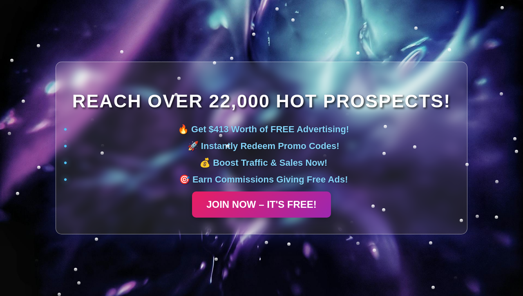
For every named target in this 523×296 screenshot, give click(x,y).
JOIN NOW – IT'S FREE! (261, 204)
